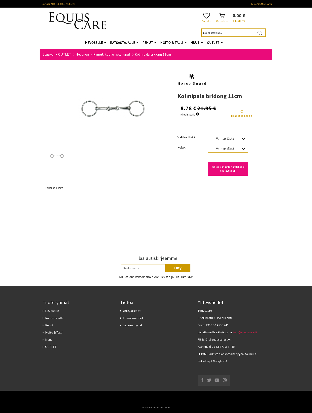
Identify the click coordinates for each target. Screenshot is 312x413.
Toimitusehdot (133, 318)
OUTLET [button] (215, 42)
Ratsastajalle (54, 318)
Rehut (49, 325)
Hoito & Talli (53, 332)
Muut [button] (197, 42)
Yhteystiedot (132, 311)
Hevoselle (52, 311)
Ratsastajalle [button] (124, 42)
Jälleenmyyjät (132, 325)
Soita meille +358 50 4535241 (58, 4)
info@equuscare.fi (245, 332)
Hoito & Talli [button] (173, 42)
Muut (48, 340)
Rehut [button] (149, 42)
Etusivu (48, 54)
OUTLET (51, 347)
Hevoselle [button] (95, 42)
